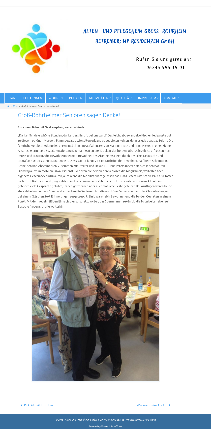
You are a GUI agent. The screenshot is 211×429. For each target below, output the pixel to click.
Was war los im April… (154, 405)
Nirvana (104, 426)
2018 (15, 106)
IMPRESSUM (133, 419)
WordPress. (116, 426)
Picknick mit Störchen (36, 405)
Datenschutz (148, 419)
